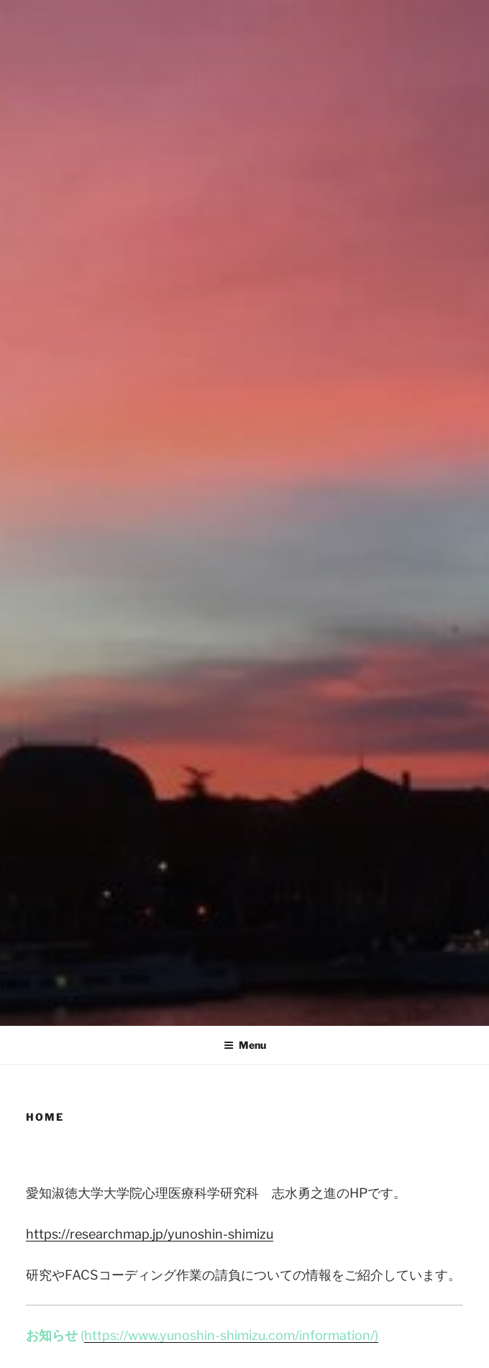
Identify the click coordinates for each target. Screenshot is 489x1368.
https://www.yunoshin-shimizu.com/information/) (231, 1335)
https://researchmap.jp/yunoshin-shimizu (149, 1233)
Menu (245, 1045)
